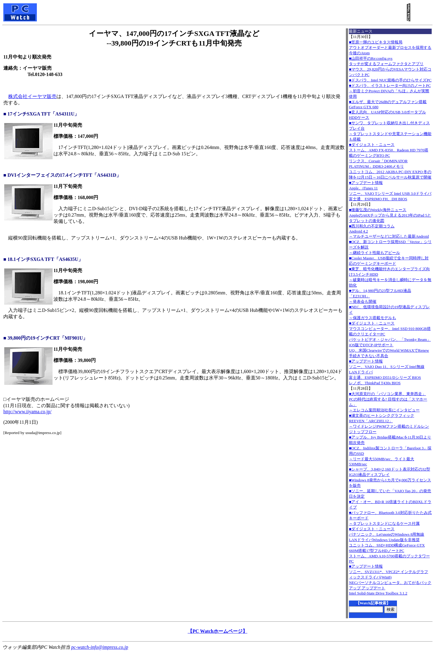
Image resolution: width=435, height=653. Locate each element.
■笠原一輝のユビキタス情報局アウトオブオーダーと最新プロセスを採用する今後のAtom (390, 47)
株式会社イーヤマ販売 (32, 96)
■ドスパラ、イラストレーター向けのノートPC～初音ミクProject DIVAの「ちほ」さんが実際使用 (390, 91)
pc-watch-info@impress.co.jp (99, 647)
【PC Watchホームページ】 (217, 631)
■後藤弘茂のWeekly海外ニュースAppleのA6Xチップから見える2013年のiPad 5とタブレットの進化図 (390, 215)
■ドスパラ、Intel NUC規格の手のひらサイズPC (390, 80)
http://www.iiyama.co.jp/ (27, 411)
